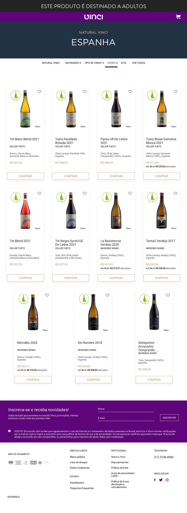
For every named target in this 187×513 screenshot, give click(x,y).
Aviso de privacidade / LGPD (123, 474)
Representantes (119, 462)
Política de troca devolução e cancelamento (120, 484)
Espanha (93, 42)
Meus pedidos (77, 456)
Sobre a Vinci (118, 456)
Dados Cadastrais (79, 467)
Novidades (72, 62)
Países (111, 62)
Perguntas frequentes (82, 487)
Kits (123, 62)
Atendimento (77, 482)
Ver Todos (138, 62)
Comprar (25, 176)
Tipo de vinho (93, 62)
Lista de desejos (78, 462)
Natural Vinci (51, 62)
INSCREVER (169, 417)
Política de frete (119, 467)
